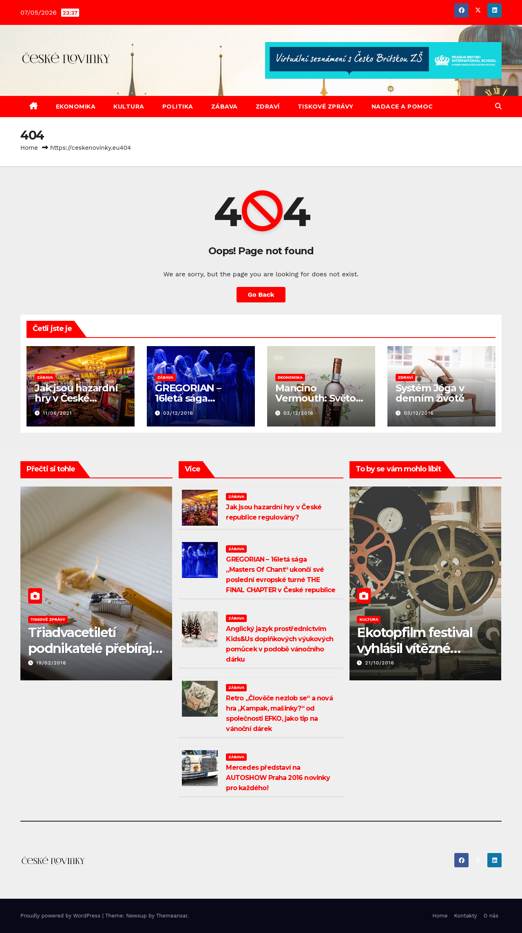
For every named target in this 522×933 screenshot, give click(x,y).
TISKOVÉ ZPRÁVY (326, 106)
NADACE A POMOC (402, 106)
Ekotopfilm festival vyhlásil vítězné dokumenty (414, 648)
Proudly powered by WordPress (61, 916)
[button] (498, 106)
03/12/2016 (178, 413)
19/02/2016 (51, 663)
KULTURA (128, 106)
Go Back (261, 294)
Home (29, 147)
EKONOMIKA (76, 106)
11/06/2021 (57, 413)
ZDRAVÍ (268, 106)
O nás (491, 916)
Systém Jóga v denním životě (430, 393)
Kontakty (465, 916)
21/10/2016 (379, 663)
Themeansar (172, 916)
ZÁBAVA (224, 106)
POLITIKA (177, 106)
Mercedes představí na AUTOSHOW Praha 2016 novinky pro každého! (278, 778)
